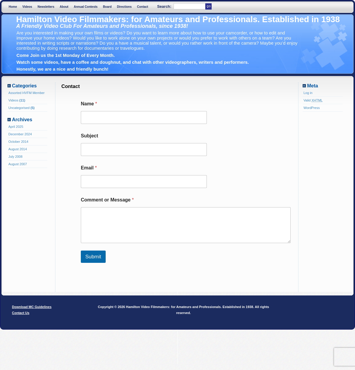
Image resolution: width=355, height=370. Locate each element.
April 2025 (15, 126)
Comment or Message (107, 199)
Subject (89, 135)
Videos (27, 6)
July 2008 (15, 156)
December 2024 (20, 134)
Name (89, 103)
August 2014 (17, 149)
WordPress (312, 108)
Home (13, 6)
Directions (124, 6)
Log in (308, 93)
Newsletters (45, 6)
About (64, 6)
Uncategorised (19, 108)
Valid (313, 100)
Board (107, 6)
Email (89, 167)
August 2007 (17, 164)
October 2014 (18, 141)
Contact (142, 6)
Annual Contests (85, 6)
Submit (93, 257)
